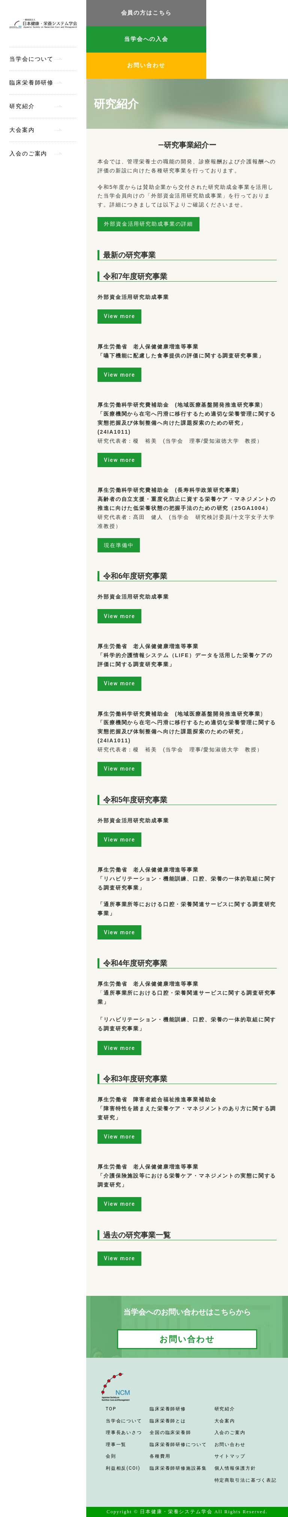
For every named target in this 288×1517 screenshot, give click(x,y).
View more (119, 316)
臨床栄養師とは (168, 1421)
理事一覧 (116, 1444)
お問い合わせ (146, 65)
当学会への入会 (146, 39)
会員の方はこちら (146, 12)
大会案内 (22, 130)
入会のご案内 (28, 153)
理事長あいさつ (124, 1432)
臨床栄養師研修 (31, 82)
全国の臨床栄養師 (170, 1432)
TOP (111, 1408)
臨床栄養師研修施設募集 (178, 1468)
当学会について (31, 59)
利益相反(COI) (123, 1468)
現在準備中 (119, 545)
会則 (111, 1456)
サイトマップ (230, 1456)
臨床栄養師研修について (178, 1444)
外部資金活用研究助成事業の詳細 (148, 224)
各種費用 (160, 1456)
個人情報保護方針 (235, 1468)
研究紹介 (22, 106)
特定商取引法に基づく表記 (245, 1480)
